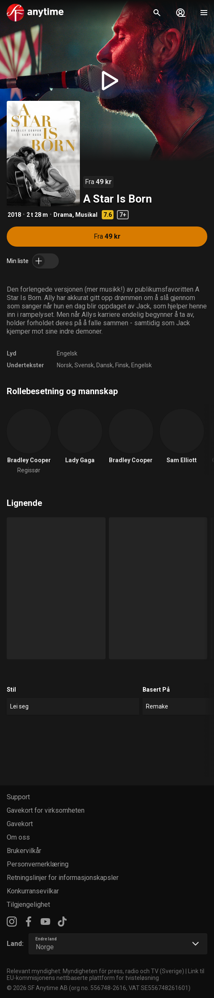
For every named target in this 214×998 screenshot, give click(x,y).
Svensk (84, 365)
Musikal (86, 214)
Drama (62, 214)
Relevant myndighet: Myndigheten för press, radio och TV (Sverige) (95, 971)
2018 (14, 214)
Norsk (64, 365)
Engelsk (67, 353)
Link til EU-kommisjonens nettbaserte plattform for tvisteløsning (105, 974)
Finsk (122, 365)
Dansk (104, 365)
